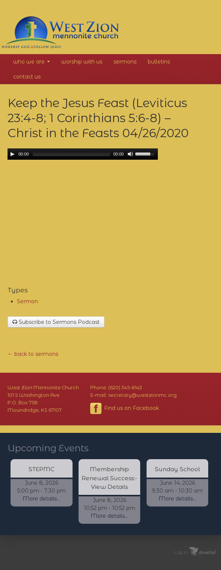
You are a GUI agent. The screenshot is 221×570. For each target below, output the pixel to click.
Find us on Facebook (124, 408)
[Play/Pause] (12, 154)
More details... (41, 498)
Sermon (27, 301)
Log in (181, 552)
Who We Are (31, 61)
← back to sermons (33, 354)
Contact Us (27, 76)
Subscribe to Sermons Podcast (56, 322)
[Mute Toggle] (130, 154)
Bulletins (159, 61)
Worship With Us (81, 61)
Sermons (125, 61)
